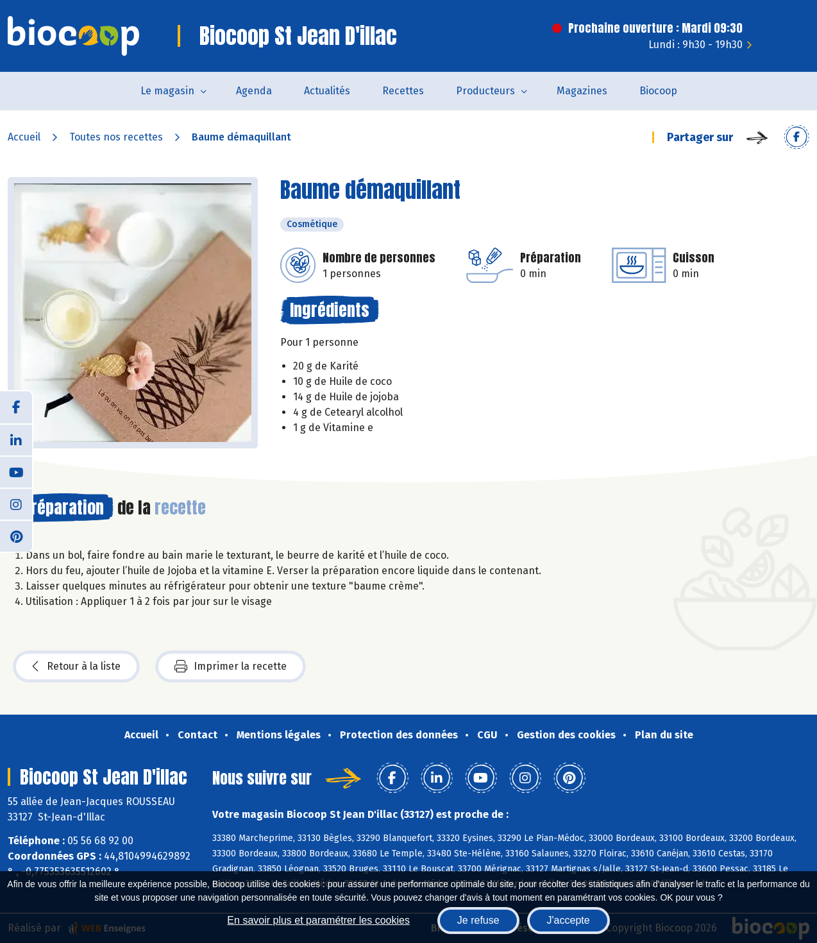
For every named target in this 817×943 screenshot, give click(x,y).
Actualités (327, 91)
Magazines (582, 91)
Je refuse (478, 920)
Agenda (254, 91)
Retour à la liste (76, 666)
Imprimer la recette (230, 666)
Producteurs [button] (485, 91)
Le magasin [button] (167, 91)
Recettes (403, 91)
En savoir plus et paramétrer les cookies (318, 920)
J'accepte (568, 920)
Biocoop (658, 91)
